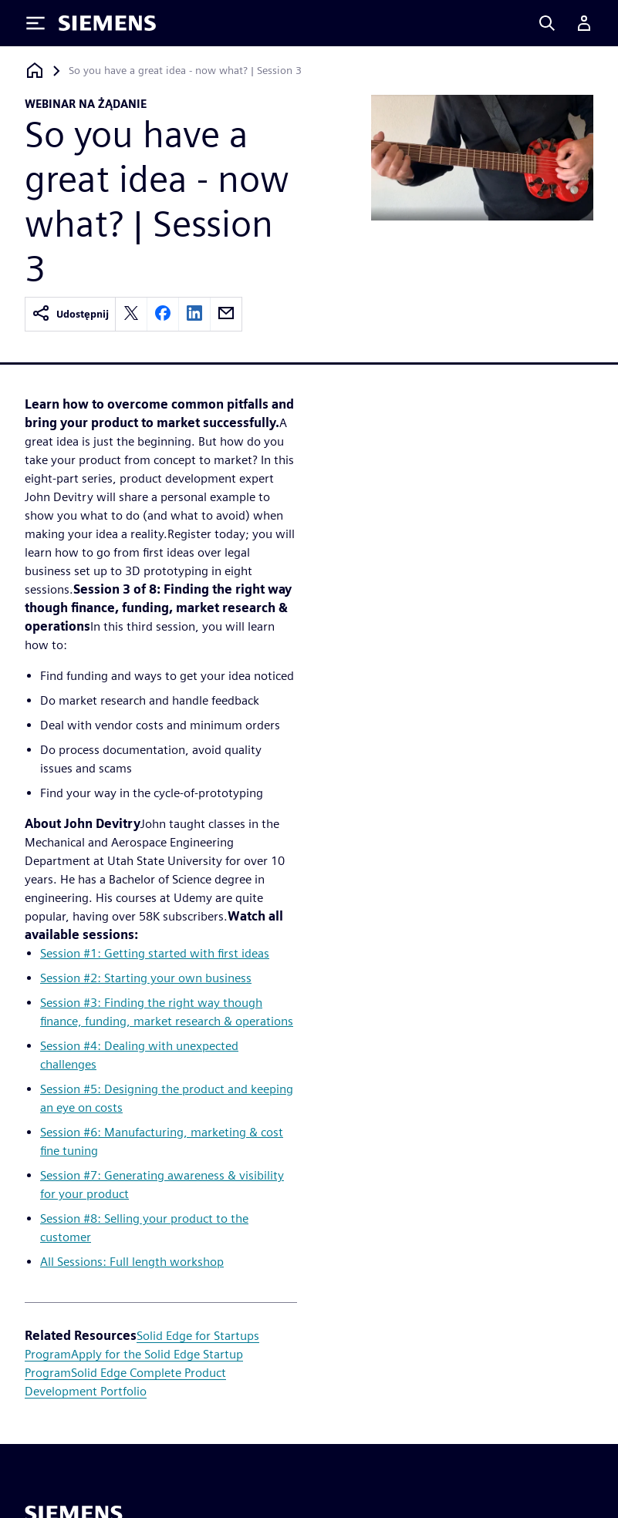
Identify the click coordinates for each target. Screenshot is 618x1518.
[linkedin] (194, 314)
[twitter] (131, 314)
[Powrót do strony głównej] (34, 70)
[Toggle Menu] (35, 23)
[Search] (547, 23)
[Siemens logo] (107, 23)
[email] (226, 314)
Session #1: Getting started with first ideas (154, 953)
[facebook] (162, 314)
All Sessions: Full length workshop (132, 1261)
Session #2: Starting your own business (146, 978)
